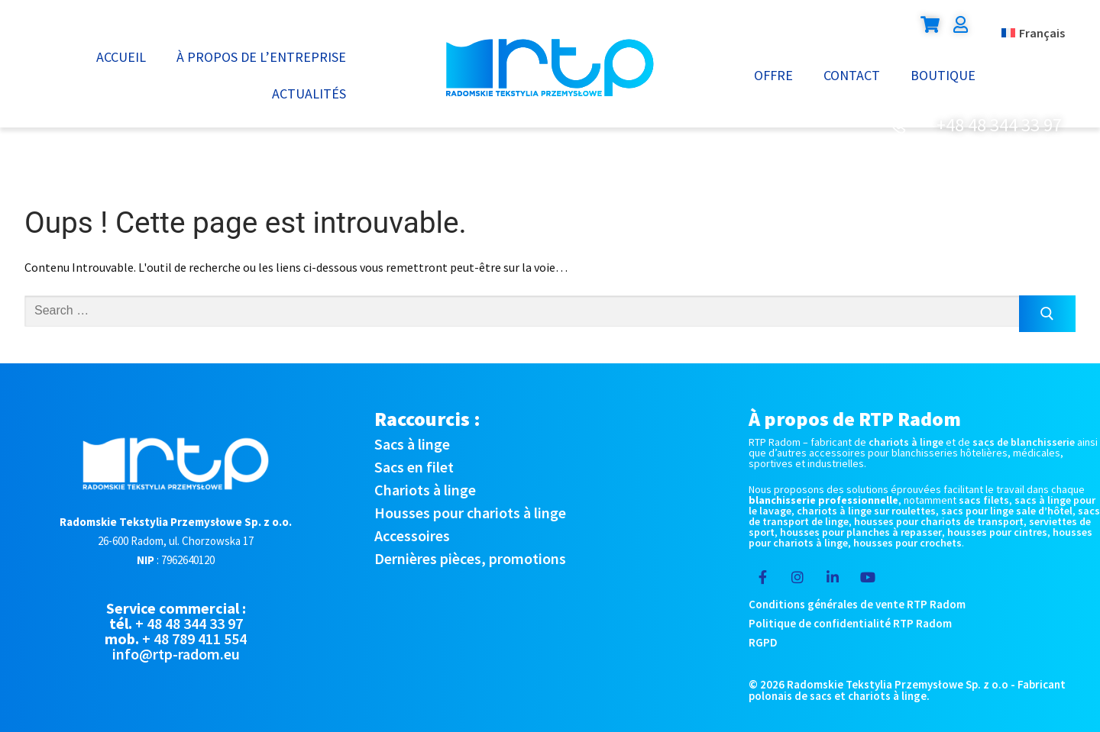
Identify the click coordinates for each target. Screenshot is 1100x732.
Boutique (943, 75)
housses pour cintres (997, 532)
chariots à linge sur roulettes (866, 511)
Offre (773, 75)
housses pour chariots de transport (939, 521)
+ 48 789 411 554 (194, 638)
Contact (851, 75)
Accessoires (412, 535)
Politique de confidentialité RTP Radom (850, 623)
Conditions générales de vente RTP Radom (857, 604)
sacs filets (984, 500)
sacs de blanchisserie (1023, 442)
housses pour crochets (907, 543)
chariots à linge (906, 442)
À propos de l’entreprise (261, 57)
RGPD (763, 642)
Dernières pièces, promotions (470, 558)
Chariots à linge (425, 489)
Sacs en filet (414, 466)
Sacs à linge (412, 443)
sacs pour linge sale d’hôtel (1006, 511)
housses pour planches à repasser (861, 532)
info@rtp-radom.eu (176, 653)
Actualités (309, 93)
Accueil (121, 57)
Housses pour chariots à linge (470, 512)
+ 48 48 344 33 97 (189, 623)
